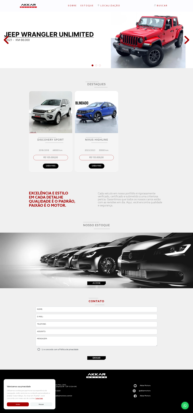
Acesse (96, 283)
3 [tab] (100, 65)
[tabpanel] (96, 40)
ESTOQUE (87, 6)
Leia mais (39, 398)
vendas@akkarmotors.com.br (60, 396)
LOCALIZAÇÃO (108, 5)
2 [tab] (96, 65)
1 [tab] (93, 65)
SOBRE (72, 6)
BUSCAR (161, 5)
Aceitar (18, 404)
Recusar (41, 404)
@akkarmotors (145, 391)
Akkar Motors (145, 386)
